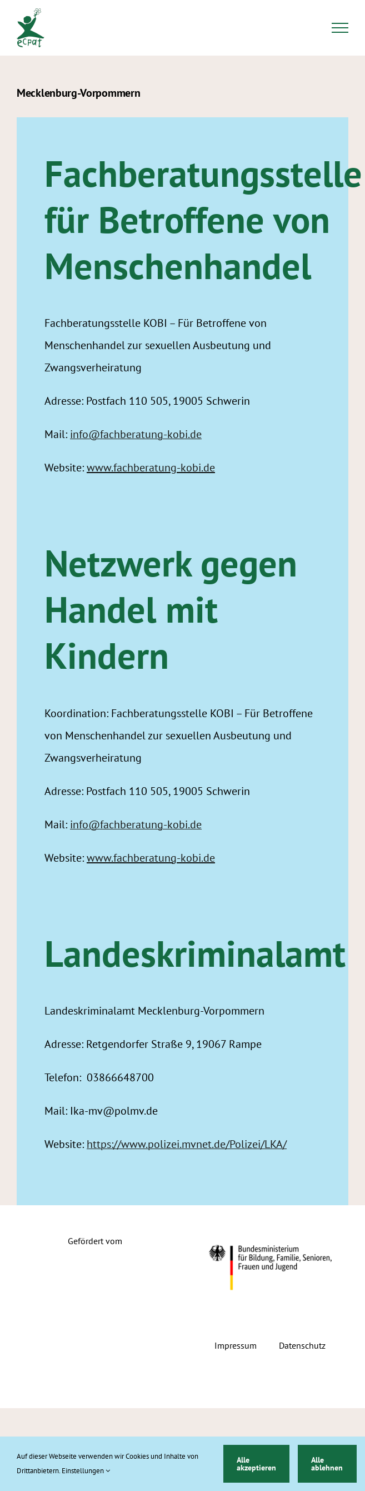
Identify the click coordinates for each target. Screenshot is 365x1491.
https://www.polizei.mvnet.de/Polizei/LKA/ (187, 1144)
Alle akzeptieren (256, 1464)
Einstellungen (86, 1470)
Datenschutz (302, 1345)
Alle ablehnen (327, 1464)
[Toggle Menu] (340, 28)
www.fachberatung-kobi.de (151, 467)
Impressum (235, 1345)
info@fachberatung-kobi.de (136, 434)
